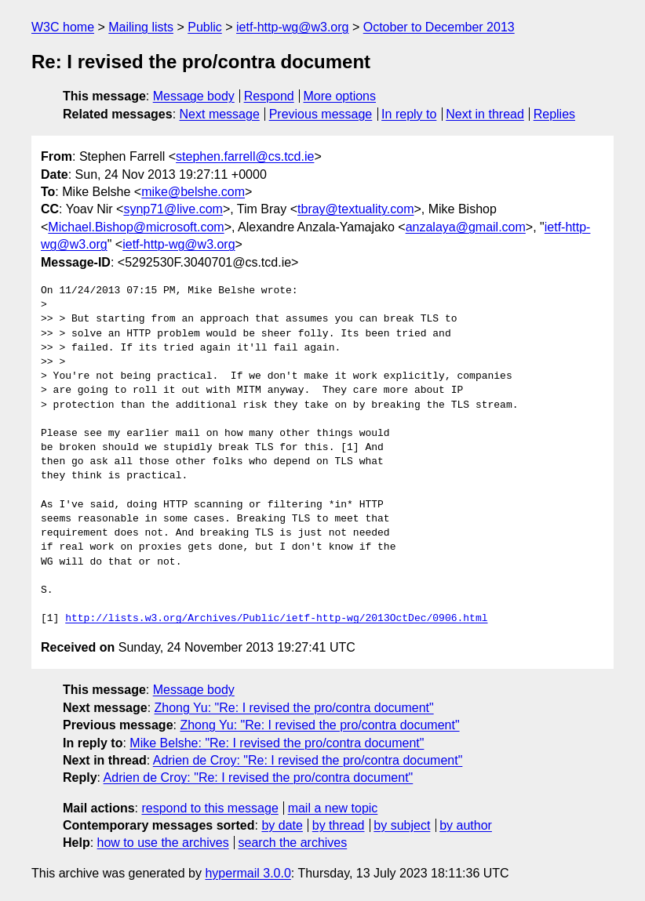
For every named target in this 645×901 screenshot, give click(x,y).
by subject (402, 825)
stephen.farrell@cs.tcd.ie (245, 156)
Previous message (321, 114)
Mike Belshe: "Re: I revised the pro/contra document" (276, 743)
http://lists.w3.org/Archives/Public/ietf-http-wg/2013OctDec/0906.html (276, 619)
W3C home (62, 27)
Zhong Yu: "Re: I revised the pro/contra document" (294, 707)
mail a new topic (333, 808)
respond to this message (209, 808)
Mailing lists (140, 27)
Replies (554, 114)
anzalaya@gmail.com (466, 227)
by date (281, 825)
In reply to (408, 114)
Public (205, 27)
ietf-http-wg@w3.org (292, 27)
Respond (269, 96)
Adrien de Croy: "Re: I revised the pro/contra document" (308, 760)
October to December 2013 (439, 27)
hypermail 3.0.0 (247, 873)
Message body (194, 96)
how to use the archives (163, 842)
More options (340, 96)
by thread (338, 825)
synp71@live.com (173, 209)
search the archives (293, 842)
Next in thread (485, 114)
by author (465, 825)
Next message (220, 114)
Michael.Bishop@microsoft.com (136, 227)
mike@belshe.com (193, 191)
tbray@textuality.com (355, 209)
